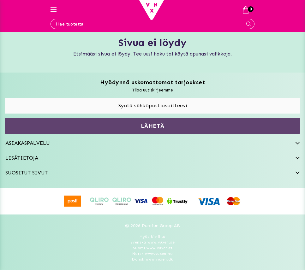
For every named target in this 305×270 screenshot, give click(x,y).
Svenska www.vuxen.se (152, 242)
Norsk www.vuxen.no (152, 253)
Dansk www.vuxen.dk (152, 259)
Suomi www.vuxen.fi (152, 248)
